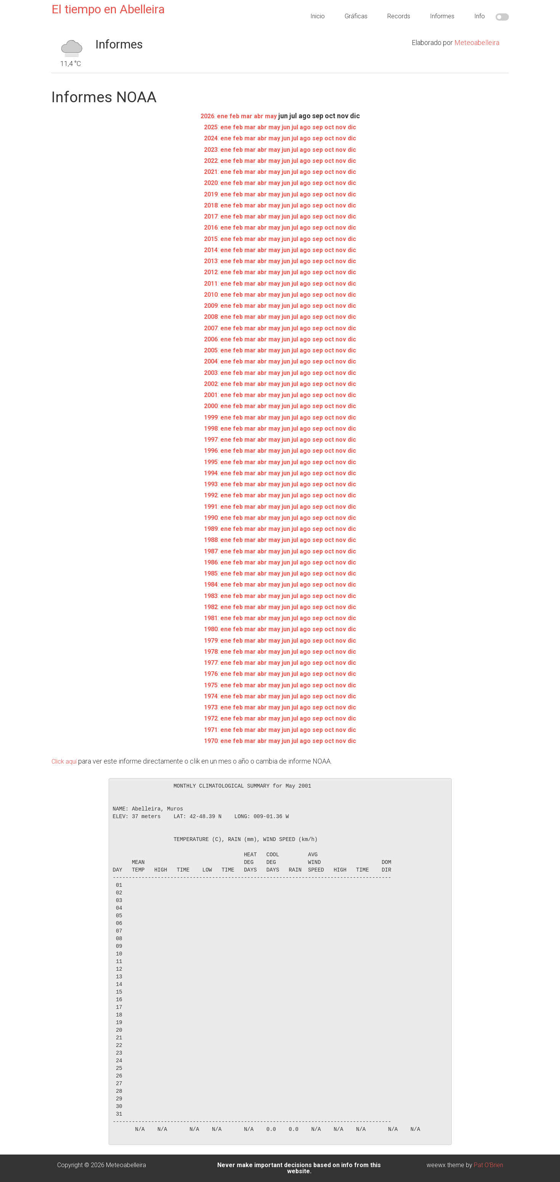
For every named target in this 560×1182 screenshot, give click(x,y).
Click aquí (65, 761)
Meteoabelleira (476, 43)
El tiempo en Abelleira (108, 9)
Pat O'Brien (488, 1165)
